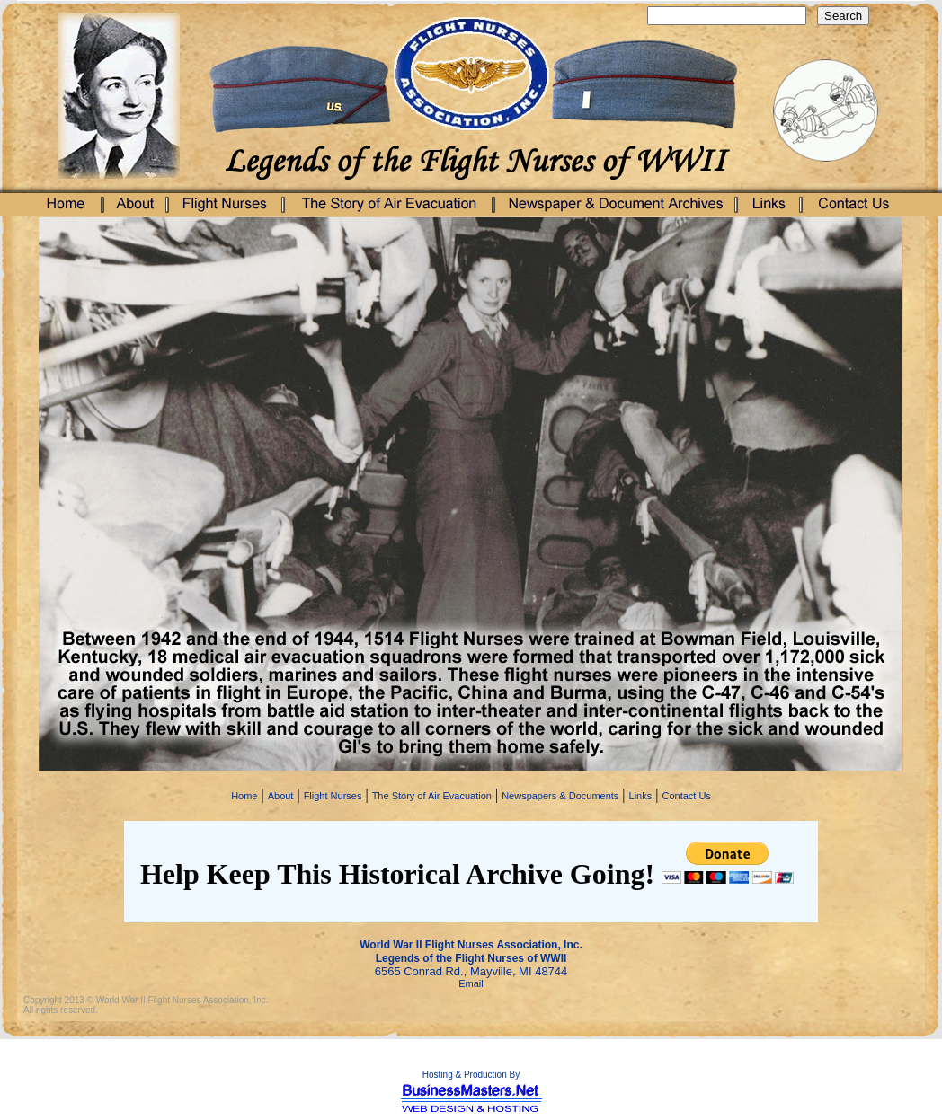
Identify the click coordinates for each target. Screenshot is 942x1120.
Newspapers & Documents (560, 795)
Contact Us (686, 795)
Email (471, 983)
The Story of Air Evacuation (432, 795)
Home (244, 795)
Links (641, 795)
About (281, 795)
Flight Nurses (333, 795)
